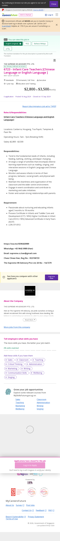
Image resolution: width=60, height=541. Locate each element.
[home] (9, 14)
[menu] (56, 15)
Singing (11, 377)
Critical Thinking (15, 364)
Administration (35, 364)
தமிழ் (8, 48)
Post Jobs (30, 514)
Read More (29, 320)
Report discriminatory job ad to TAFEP (39, 106)
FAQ (51, 519)
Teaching (39, 360)
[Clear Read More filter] (29, 320)
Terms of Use (12, 528)
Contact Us (28, 519)
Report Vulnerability (16, 525)
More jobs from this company (17, 327)
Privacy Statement (36, 526)
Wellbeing (37, 373)
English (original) (12, 43)
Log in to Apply (30, 465)
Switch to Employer (25, 15)
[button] (56, 24)
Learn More (10, 445)
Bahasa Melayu (40, 43)
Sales (10, 360)
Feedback (41, 519)
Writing (27, 368)
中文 (27, 43)
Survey (20, 514)
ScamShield (6, 26)
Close (53, 4)
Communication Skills (17, 373)
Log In (50, 15)
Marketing (12, 368)
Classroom (23, 360)
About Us (10, 514)
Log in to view (51, 277)
